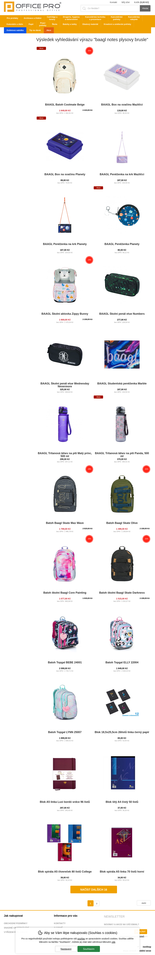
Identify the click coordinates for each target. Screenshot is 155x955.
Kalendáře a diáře (15, 24)
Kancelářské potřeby (117, 18)
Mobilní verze (144, 951)
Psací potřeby (42, 24)
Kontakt (113, 2)
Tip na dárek (35, 30)
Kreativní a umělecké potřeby (117, 24)
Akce (48, 30)
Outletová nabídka (15, 30)
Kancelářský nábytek (134, 18)
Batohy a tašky (70, 24)
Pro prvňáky (12, 18)
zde (113, 942)
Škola (54, 24)
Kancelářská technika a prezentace (95, 18)
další (144, 903)
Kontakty (60, 923)
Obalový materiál (90, 24)
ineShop (147, 947)
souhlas (81, 938)
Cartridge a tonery (52, 18)
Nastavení (66, 949)
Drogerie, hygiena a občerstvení (71, 18)
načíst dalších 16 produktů (93, 890)
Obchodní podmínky (16, 923)
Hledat (145, 8)
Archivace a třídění (32, 18)
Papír (31, 24)
